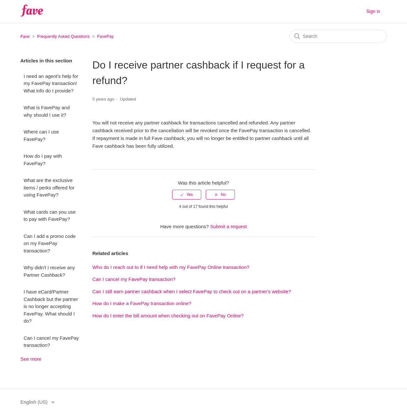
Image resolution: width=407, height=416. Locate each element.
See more (30, 359)
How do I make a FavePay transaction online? (141, 303)
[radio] (186, 194)
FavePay (105, 36)
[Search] (338, 36)
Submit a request (228, 226)
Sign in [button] (373, 11)
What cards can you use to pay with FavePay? (50, 215)
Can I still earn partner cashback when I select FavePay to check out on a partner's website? (191, 291)
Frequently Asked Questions (63, 36)
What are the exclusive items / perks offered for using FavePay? (49, 187)
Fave (25, 36)
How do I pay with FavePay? (43, 159)
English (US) (34, 402)
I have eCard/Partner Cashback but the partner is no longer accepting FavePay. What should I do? (51, 306)
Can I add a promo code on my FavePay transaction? (50, 243)
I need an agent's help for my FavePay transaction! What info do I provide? (51, 83)
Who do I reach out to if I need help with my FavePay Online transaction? (170, 267)
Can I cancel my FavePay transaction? (51, 341)
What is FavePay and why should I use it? (47, 111)
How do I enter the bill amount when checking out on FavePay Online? (168, 315)
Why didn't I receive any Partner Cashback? (49, 271)
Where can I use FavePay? (41, 135)
